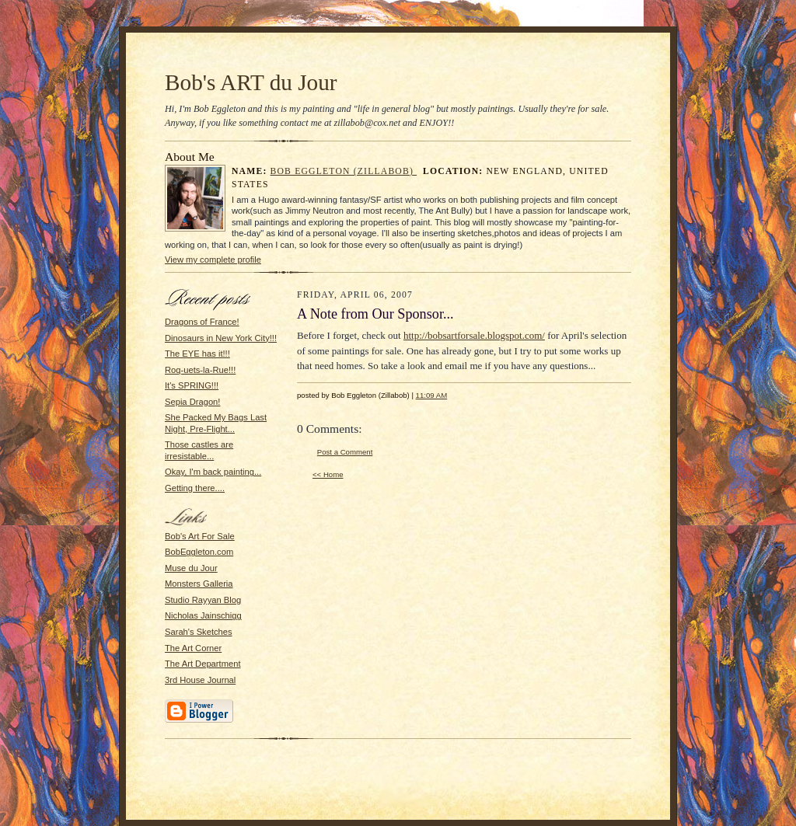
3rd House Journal (200, 680)
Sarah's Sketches (198, 631)
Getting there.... (195, 488)
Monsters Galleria (199, 583)
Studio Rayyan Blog (203, 600)
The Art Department (203, 663)
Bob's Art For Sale (200, 536)
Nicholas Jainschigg (203, 615)
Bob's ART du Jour (251, 82)
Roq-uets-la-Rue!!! (200, 370)
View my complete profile (213, 259)
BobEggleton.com (199, 551)
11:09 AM (432, 395)
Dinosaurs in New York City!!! (221, 338)
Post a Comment (345, 452)
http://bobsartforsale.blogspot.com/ (474, 335)
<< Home (328, 474)
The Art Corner (193, 648)
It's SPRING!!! (191, 385)
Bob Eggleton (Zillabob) (344, 171)
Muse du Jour (191, 568)
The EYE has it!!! (197, 353)
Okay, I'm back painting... (213, 471)
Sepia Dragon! (192, 401)
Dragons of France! (202, 321)
